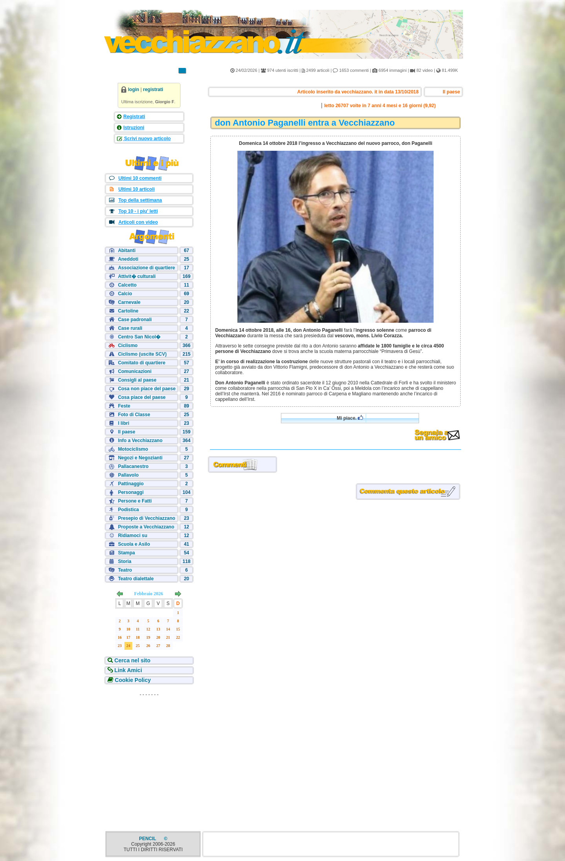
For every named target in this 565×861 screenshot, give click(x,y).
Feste (124, 406)
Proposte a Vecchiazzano (146, 527)
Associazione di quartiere (146, 268)
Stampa (126, 553)
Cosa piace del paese (142, 397)
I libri (123, 423)
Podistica (128, 509)
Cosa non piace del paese (147, 388)
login (133, 89)
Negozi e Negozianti (140, 458)
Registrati (134, 116)
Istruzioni (133, 127)
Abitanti (127, 250)
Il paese (126, 432)
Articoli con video (138, 222)
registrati (153, 89)
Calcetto (127, 285)
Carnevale (129, 302)
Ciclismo (128, 345)
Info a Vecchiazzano (140, 440)
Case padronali (135, 319)
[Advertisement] (149, 749)
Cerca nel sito (132, 660)
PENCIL (148, 838)
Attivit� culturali (137, 276)
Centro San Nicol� (139, 337)
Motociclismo (133, 449)
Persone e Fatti (135, 501)
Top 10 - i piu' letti (138, 211)
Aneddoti (128, 259)
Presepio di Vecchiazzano (146, 518)
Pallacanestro (133, 466)
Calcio (125, 293)
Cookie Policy (132, 680)
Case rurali (130, 328)
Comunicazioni (134, 371)
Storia (124, 561)
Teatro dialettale (136, 578)
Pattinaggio (131, 483)
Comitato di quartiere (142, 363)
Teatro (125, 570)
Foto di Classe (134, 414)
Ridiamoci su (133, 535)
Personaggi (131, 492)
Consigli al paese (137, 380)
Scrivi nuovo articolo (147, 138)
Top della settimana (140, 200)
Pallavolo (128, 475)
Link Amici (127, 670)
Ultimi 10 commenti (140, 178)
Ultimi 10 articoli (136, 189)
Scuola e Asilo (134, 544)
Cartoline (128, 311)
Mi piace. (350, 418)
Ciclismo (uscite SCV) (142, 354)
